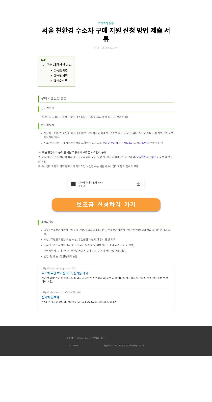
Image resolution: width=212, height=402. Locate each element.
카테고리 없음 (106, 69)
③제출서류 (60, 127)
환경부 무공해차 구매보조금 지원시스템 (124, 189)
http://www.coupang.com (56, 314)
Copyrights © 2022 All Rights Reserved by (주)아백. (124, 392)
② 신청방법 (61, 122)
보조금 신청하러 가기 (106, 251)
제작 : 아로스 (72, 392)
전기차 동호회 (50, 344)
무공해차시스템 (145, 203)
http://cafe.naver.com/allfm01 (58, 338)
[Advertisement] (106, 31)
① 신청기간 (61, 117)
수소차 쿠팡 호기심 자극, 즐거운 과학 (65, 320)
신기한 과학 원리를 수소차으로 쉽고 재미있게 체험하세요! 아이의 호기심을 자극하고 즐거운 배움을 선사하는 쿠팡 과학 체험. (105, 326)
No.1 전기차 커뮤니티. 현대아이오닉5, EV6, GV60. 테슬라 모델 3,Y (79, 348)
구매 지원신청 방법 (59, 111)
